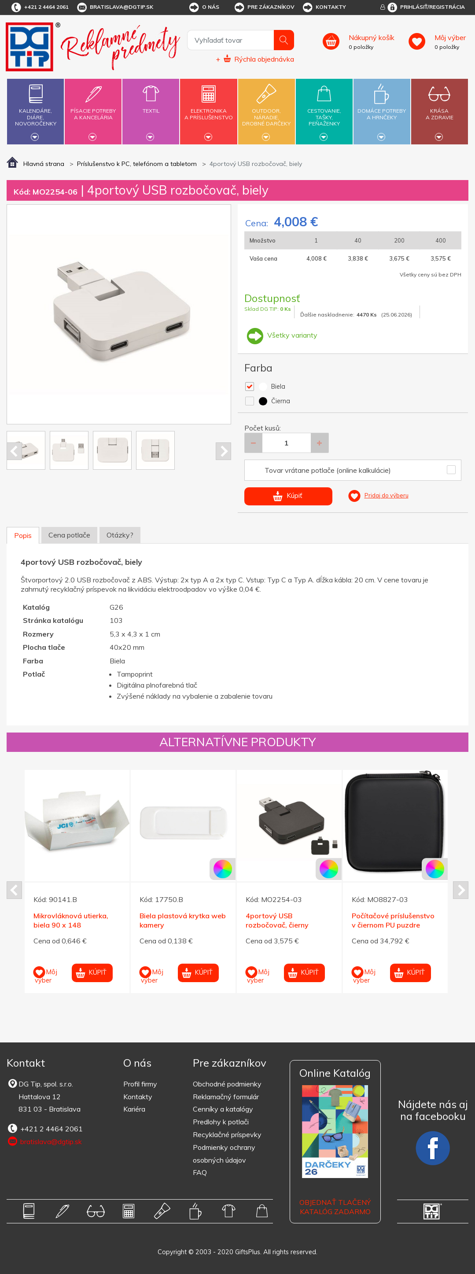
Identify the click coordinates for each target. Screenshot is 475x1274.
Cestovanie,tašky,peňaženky (324, 110)
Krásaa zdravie (439, 109)
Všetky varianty (280, 335)
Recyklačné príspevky (227, 1134)
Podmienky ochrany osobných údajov (224, 1153)
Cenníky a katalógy (223, 1109)
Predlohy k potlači (221, 1121)
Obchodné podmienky (227, 1083)
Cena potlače (69, 534)
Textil (150, 106)
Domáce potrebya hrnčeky (381, 109)
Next (223, 451)
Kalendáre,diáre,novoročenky (35, 110)
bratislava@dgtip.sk (114, 7)
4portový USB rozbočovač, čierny (277, 920)
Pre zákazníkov (264, 7)
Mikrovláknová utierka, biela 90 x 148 (70, 920)
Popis (23, 535)
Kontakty (324, 7)
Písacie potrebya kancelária (93, 109)
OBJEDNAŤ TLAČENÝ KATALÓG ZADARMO (335, 1207)
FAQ (200, 1172)
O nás (203, 7)
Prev (14, 451)
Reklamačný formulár (226, 1096)
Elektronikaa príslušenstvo (208, 109)
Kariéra (134, 1109)
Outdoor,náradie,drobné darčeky (266, 110)
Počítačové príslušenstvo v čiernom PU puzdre (393, 920)
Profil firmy (140, 1083)
